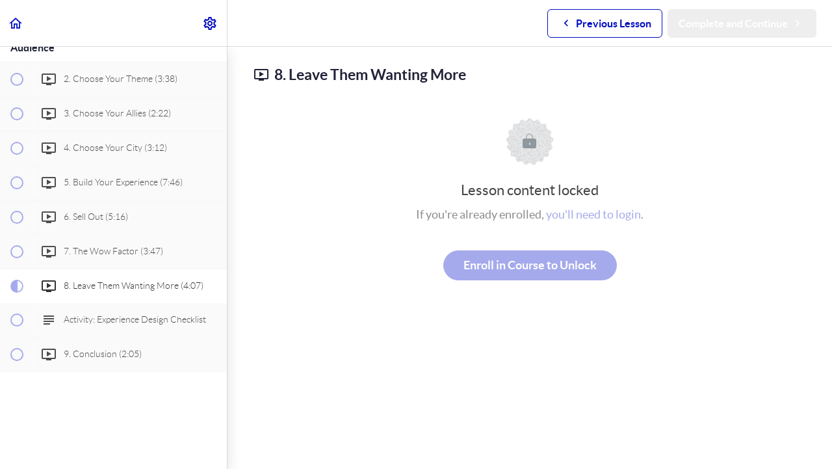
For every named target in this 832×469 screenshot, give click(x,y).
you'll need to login (593, 214)
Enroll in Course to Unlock (530, 265)
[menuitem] (210, 23)
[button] (16, 23)
